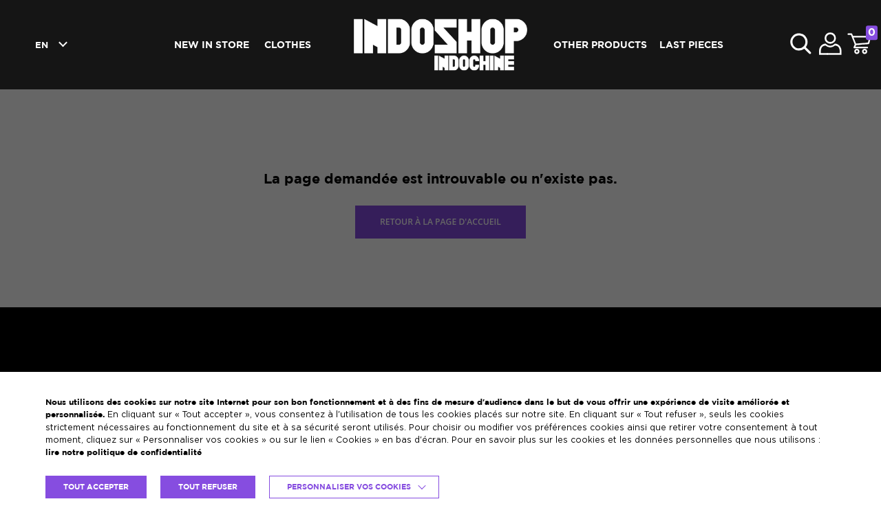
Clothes (287, 44)
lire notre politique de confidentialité (123, 452)
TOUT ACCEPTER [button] (96, 487)
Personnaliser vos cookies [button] (349, 487)
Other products (600, 44)
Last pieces (691, 44)
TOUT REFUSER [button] (207, 487)
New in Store (211, 44)
